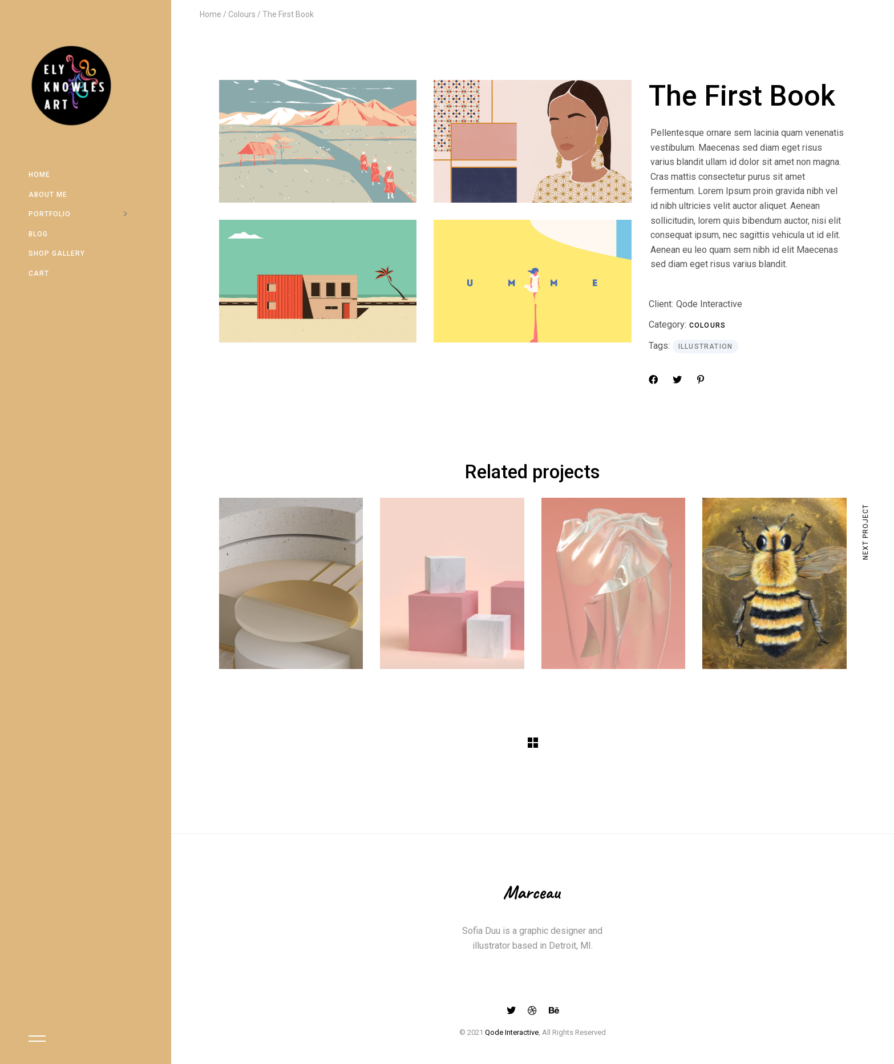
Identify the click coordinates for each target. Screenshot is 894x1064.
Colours (707, 325)
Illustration (705, 346)
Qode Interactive (709, 304)
